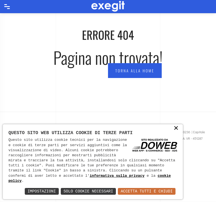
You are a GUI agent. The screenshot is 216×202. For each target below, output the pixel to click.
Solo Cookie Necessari (88, 191)
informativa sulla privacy (117, 175)
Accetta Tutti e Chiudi (147, 191)
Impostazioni (42, 191)
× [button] (176, 128)
